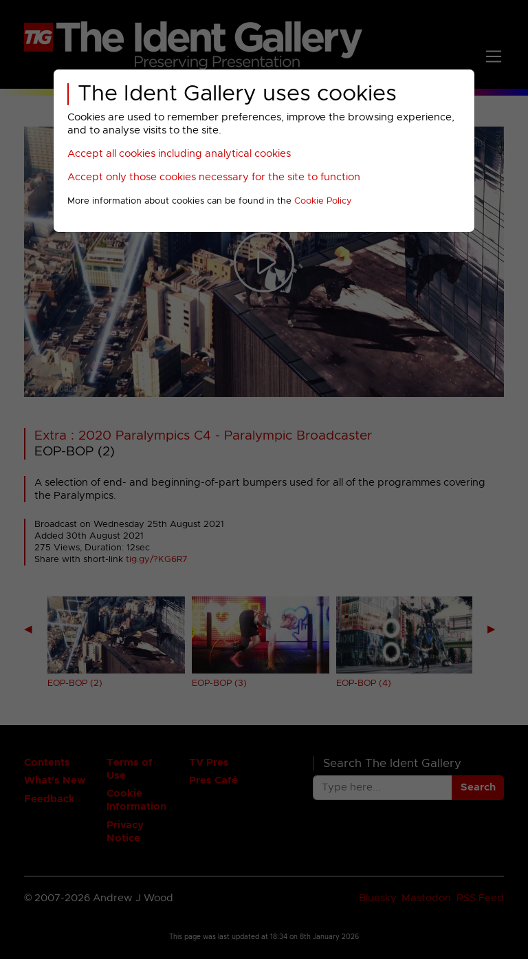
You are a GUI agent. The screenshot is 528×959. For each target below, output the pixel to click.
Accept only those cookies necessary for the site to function (213, 177)
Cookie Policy (323, 201)
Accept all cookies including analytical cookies (179, 154)
